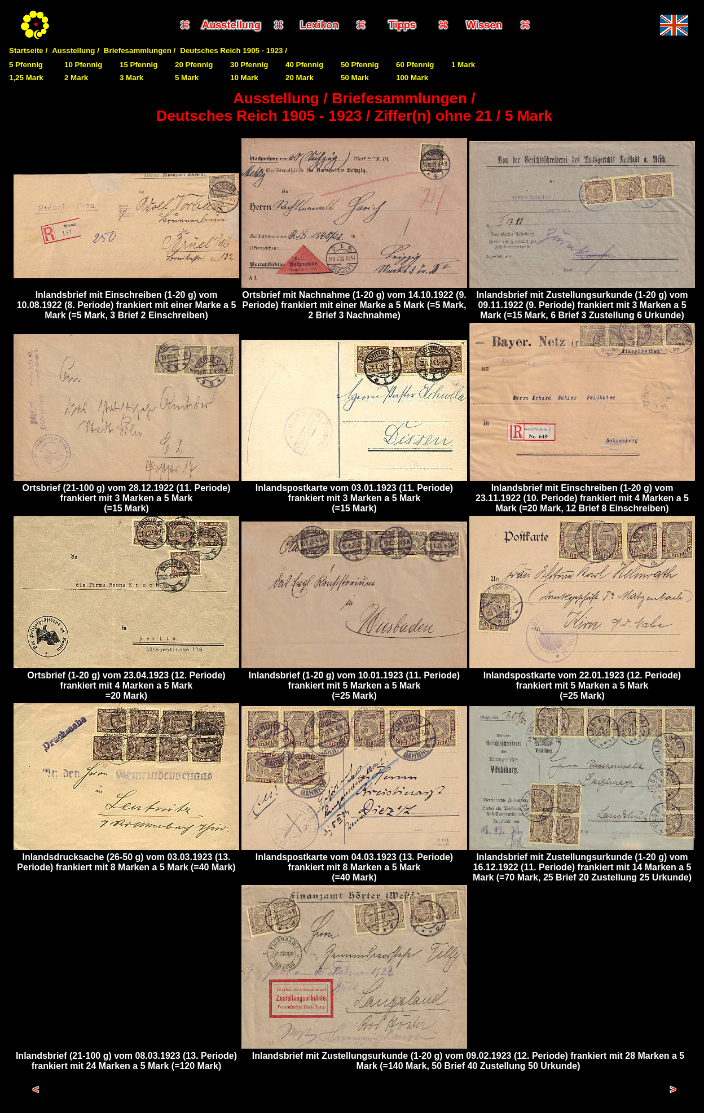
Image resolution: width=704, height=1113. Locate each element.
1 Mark (463, 64)
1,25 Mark (26, 77)
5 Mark (187, 77)
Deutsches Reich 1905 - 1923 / (233, 50)
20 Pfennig (194, 64)
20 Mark (299, 77)
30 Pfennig (249, 64)
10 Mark (244, 77)
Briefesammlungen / (139, 50)
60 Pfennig (415, 64)
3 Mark (131, 77)
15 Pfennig (138, 64)
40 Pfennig (304, 64)
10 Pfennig (83, 64)
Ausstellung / (75, 50)
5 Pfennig (26, 64)
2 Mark (76, 77)
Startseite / (28, 50)
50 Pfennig (360, 64)
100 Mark (412, 77)
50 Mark (355, 77)
